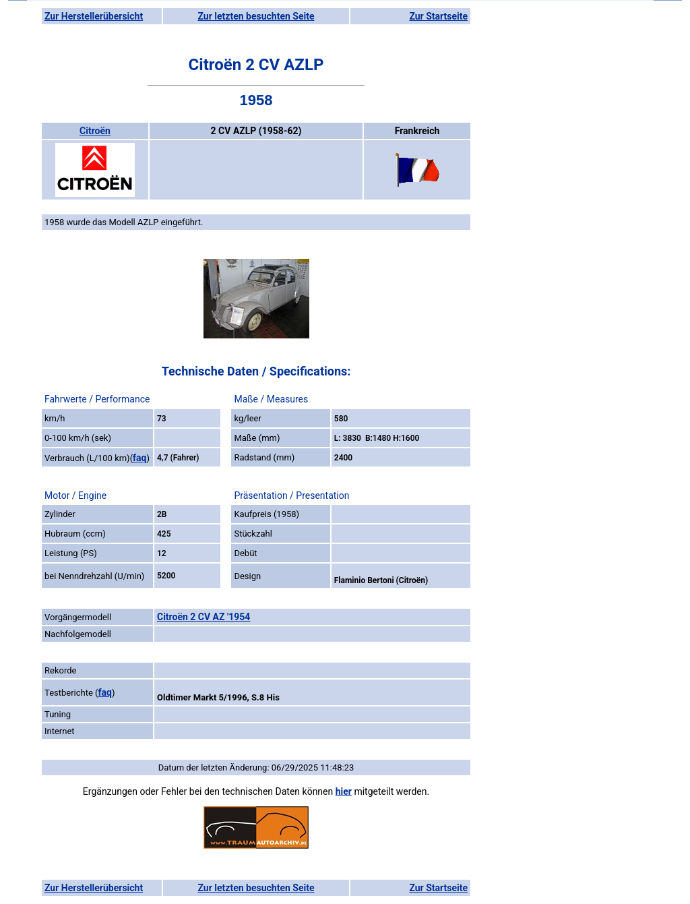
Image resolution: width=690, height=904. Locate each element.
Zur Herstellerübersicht (93, 16)
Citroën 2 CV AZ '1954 (203, 616)
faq (139, 457)
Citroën (95, 130)
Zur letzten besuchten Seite (256, 16)
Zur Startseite (438, 16)
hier (344, 791)
